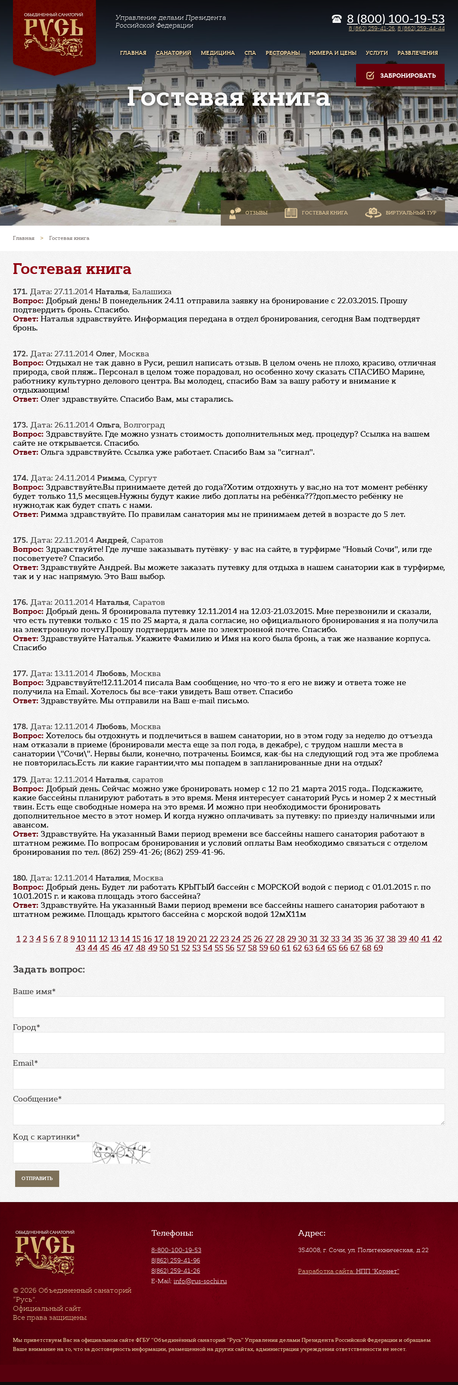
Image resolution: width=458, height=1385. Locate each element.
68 (367, 948)
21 (203, 939)
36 (368, 939)
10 (81, 939)
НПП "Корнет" (348, 1271)
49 (152, 948)
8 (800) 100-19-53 (396, 19)
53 (196, 948)
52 (185, 948)
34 (346, 939)
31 (313, 939)
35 (357, 939)
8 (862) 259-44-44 (421, 28)
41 (425, 939)
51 (175, 948)
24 (236, 939)
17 (158, 939)
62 (297, 948)
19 (181, 939)
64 (320, 948)
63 (308, 948)
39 (402, 939)
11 (92, 939)
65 (332, 948)
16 (147, 939)
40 (414, 939)
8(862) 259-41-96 (175, 1260)
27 (269, 939)
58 (252, 948)
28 (280, 939)
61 (286, 948)
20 (192, 939)
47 (129, 948)
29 (291, 939)
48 (141, 948)
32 (324, 939)
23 (224, 939)
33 (335, 939)
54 (208, 948)
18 (170, 939)
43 (80, 948)
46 (116, 948)
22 (214, 939)
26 (258, 939)
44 (92, 948)
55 (219, 948)
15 (136, 939)
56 (230, 948)
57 (241, 948)
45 (104, 948)
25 (247, 939)
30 (302, 939)
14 (125, 939)
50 (164, 948)
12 (103, 939)
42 (437, 939)
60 (275, 948)
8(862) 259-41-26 (175, 1271)
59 (263, 948)
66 (343, 948)
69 (378, 948)
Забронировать (400, 76)
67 (355, 948)
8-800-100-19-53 (176, 1250)
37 (380, 939)
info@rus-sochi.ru (200, 1281)
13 (114, 939)
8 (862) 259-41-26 (372, 28)
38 (391, 939)
